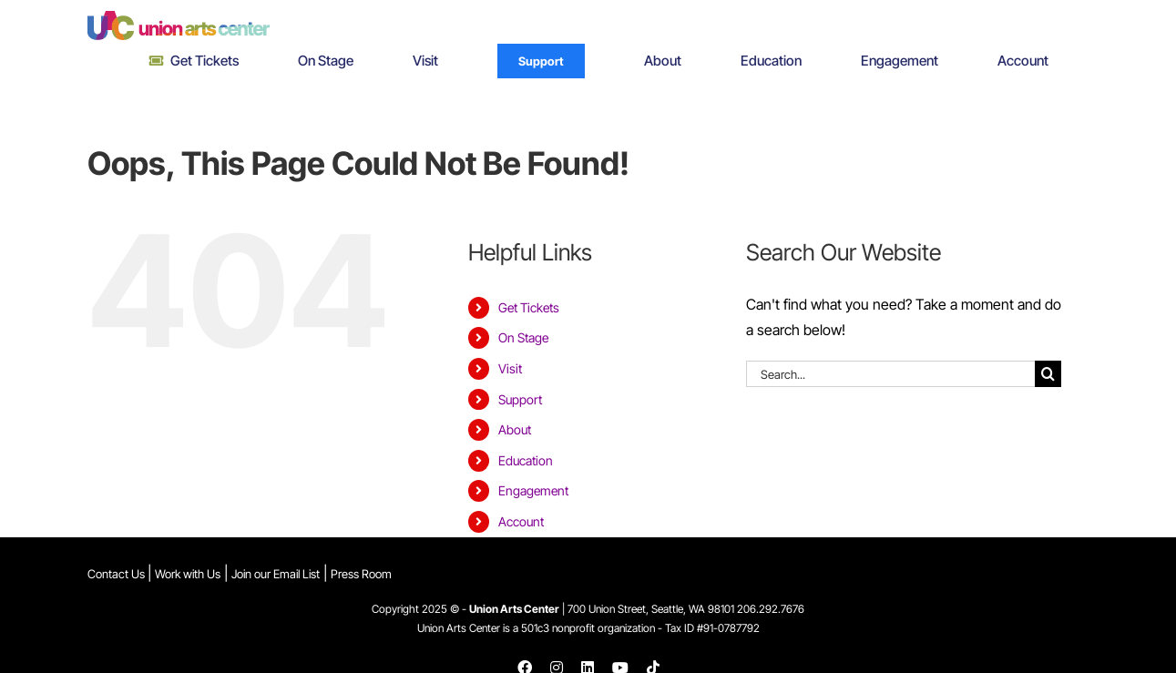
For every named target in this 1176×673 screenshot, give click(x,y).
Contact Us (117, 573)
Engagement (533, 490)
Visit (510, 368)
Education (525, 460)
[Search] (1048, 374)
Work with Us (187, 573)
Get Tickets (528, 307)
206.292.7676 (770, 609)
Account (521, 521)
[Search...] (891, 374)
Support (520, 399)
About (514, 429)
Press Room (361, 573)
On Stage (523, 337)
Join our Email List (275, 573)
